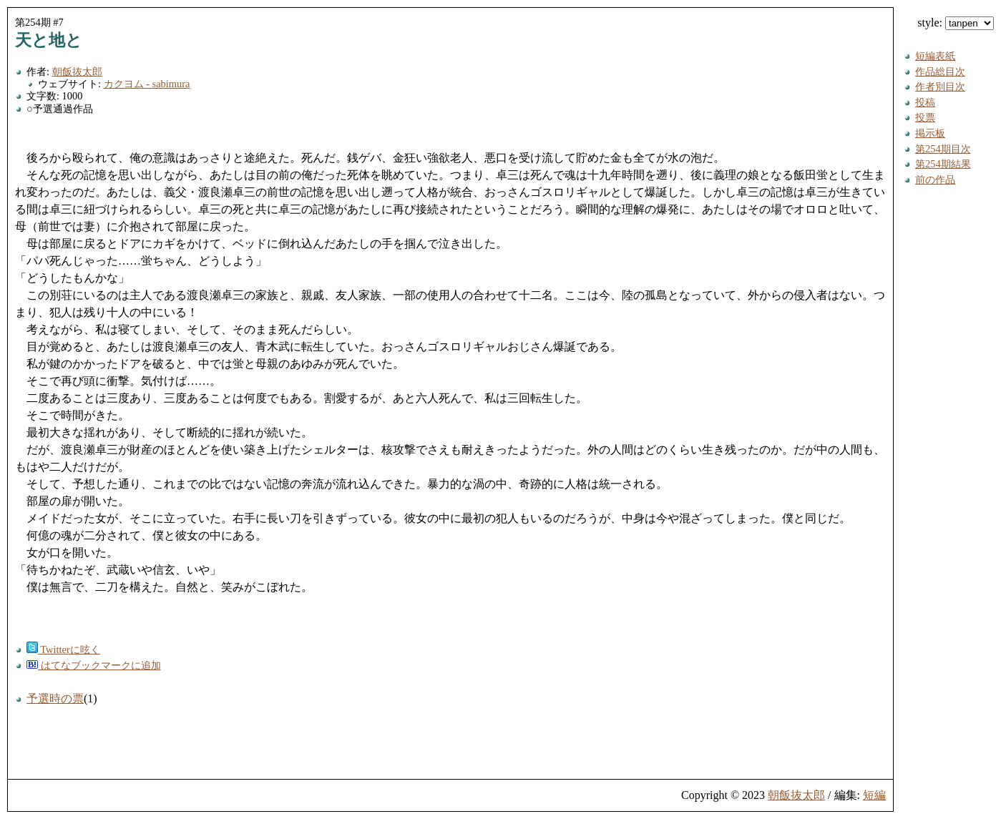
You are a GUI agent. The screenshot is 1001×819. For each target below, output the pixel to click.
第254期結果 (943, 164)
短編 (874, 795)
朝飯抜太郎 (77, 71)
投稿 (925, 102)
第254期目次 (943, 149)
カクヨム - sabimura (147, 83)
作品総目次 (940, 71)
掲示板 (930, 133)
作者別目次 (940, 86)
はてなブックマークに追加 (93, 665)
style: (955, 22)
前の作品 (935, 179)
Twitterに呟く (63, 649)
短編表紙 (935, 56)
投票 (925, 117)
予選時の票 (55, 698)
